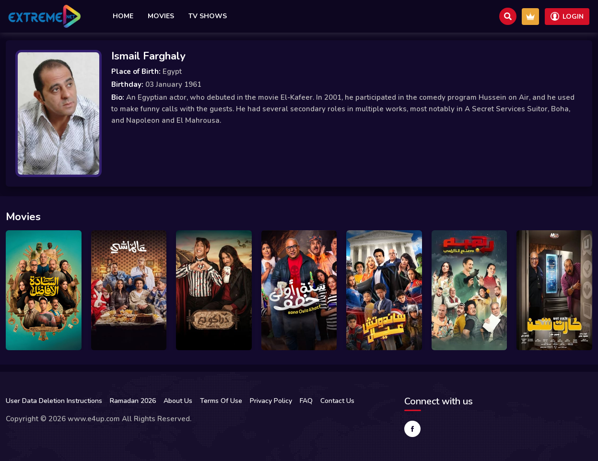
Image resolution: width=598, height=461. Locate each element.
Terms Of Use (221, 400)
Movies (161, 16)
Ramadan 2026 (133, 400)
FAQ (306, 400)
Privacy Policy (271, 400)
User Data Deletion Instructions (54, 400)
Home (123, 16)
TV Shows (207, 16)
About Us (178, 400)
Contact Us (337, 400)
